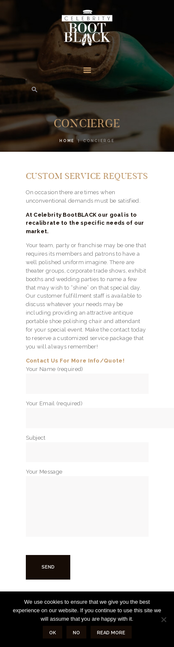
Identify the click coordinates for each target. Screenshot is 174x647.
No (76, 633)
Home (67, 141)
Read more (111, 633)
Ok (52, 633)
